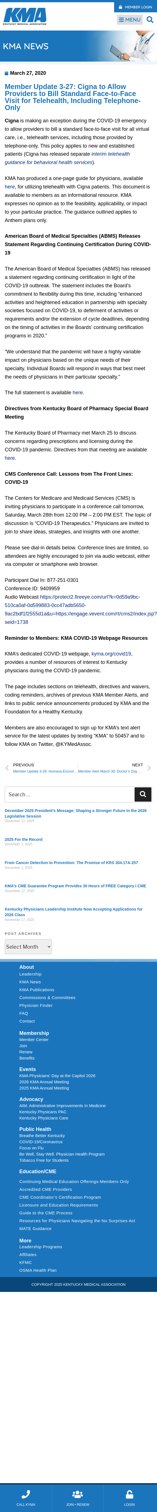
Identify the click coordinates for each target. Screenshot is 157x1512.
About (26, 967)
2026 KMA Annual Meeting (44, 1081)
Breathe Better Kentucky (42, 1135)
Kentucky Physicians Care (43, 1118)
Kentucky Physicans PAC (42, 1111)
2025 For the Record (24, 839)
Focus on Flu (31, 1147)
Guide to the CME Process (46, 1212)
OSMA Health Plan (38, 1270)
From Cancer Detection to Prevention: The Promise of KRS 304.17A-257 (71, 862)
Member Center (34, 1039)
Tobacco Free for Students (44, 1160)
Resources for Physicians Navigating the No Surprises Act (77, 1220)
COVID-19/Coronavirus (41, 1141)
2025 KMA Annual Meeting (44, 1088)
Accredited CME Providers (45, 1189)
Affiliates (29, 1254)
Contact (27, 1021)
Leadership (31, 974)
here (10, 187)
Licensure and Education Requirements (58, 1205)
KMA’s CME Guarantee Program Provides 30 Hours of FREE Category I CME (75, 886)
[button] (149, 19)
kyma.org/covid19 (111, 654)
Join (23, 1045)
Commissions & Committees (47, 997)
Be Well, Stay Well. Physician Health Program (62, 1154)
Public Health (35, 1129)
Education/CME (37, 1171)
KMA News (30, 981)
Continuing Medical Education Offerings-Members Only (74, 1181)
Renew (26, 1051)
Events (27, 1069)
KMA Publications (36, 989)
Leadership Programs (42, 1247)
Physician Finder (36, 1005)
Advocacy (31, 1099)
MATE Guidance (35, 1228)
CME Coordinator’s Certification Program (60, 1197)
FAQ (23, 1013)
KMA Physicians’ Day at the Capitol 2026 (57, 1075)
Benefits (26, 1058)
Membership (34, 1033)
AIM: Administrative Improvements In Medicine (62, 1105)
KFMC (25, 1262)
